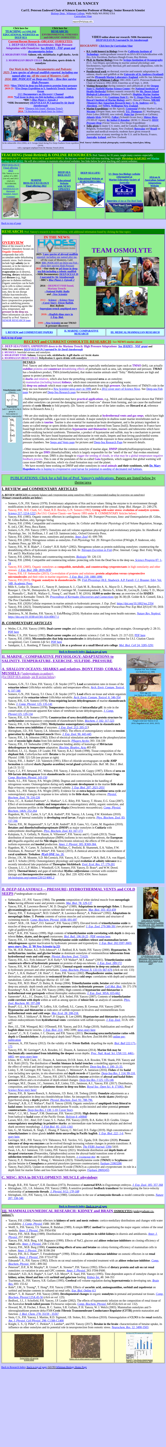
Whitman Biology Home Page (71, 1367)
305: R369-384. (88, 844)
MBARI (155, 100)
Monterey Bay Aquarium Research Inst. (109, 103)
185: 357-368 (147, 1184)
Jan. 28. (59, 854)
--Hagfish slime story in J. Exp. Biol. (60, 316)
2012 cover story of (121, 389)
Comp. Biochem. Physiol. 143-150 (27, 777)
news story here (86, 1030)
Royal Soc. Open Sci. (99, 1086)
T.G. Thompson (134, 111)
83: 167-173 (63, 831)
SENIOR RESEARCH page (16, 320)
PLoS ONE (48, 854)
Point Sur (129, 114)
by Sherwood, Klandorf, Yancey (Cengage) (11, 191)
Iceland (102, 137)
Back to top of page (11, 223)
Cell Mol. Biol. (113, 986)
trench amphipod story (58, 308)
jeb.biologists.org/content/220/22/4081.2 (31, 877)
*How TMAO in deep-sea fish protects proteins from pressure (44, 85)
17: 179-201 (108, 864)
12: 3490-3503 (130, 1327)
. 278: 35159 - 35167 (39, 1314)
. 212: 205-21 (73, 727)
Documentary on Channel (43, 94)
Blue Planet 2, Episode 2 (45, 100)
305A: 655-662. (103, 993)
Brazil (153, 128)
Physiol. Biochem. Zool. (64, 1100)
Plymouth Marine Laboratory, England (116, 77)
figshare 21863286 (111, 1163)
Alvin (98, 117)
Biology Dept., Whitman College (68, 13)
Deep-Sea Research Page (108, 442)
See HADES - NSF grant (133, 346)
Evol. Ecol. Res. (91, 864)
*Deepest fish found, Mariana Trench (44, 108)
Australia (91, 137)
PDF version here (100, 936)
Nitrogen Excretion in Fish (97, 550)
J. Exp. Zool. (70, 734)
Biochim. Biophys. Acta (73, 747)
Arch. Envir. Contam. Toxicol (90, 697)
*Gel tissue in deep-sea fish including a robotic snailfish (44, 97)
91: (80, 1100)
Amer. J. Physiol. (69, 844)
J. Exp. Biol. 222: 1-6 (111, 1133)
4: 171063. (118, 1086)
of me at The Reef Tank (124, 200)
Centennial (131, 108)
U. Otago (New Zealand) (147, 97)
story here (13, 1136)
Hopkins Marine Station (146, 94)
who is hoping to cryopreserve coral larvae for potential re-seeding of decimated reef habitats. (89, 469)
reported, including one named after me (57, 257)
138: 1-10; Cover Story (50, 1110)
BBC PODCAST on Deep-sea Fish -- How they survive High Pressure (44, 81)
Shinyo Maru (151, 117)
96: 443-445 (85, 734)
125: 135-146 (96, 1080)
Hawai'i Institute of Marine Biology (105, 100)
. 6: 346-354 (114, 697)
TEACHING (13, 31)
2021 (20, 94)
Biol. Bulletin (57, 305)
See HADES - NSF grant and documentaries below (51, 50)
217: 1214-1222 (22, 513)
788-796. (88, 1100)
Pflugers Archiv (80, 740)
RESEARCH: (59, 31)
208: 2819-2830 (34, 570)
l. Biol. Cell (129, 645)
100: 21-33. (106, 1066)
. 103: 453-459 (102, 909)
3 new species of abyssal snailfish (60, 254)
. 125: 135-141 (34, 704)
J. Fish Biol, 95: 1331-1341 (57, 1126)
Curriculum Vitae (83, 16)
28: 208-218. (65, 1013)
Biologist (81, 556)
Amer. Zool (81, 536)
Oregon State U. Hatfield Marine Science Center (122, 87)
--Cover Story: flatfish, (57, 303)
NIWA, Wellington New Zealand (120, 105)
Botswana (139, 128)
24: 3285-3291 (144, 645)
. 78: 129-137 (79, 903)
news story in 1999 (72, 389)
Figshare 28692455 (98, 1170)
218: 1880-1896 (85, 576)
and (21, 34)
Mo (121, 645)
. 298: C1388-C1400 (36, 1320)
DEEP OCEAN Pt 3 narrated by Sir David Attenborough (53, 349)
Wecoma (90, 111)
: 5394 (97, 1146)
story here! (22, 1090)
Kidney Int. (93, 1277)
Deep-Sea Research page (62, 392)
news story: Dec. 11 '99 (34, 946)
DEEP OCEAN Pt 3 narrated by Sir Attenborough (122, 40)
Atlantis (90, 117)
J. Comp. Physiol (32, 1223)
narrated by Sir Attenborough (59, 275)
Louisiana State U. (118, 97)
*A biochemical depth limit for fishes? (43, 111)
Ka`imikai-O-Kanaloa (118, 120)
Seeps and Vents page (62, 442)
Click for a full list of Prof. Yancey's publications (62, 478)
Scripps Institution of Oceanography (143, 60)
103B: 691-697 (53, 919)
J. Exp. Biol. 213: (53, 1030)
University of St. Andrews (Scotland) (143, 74)
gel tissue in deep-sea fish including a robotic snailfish (58, 270)
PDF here (13, 632)
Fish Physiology (91, 580)
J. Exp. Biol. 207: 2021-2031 (88, 787)
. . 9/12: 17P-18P (64, 1191)
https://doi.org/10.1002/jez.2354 (135, 603)
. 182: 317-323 (99, 720)
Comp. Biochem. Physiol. (92, 1304)
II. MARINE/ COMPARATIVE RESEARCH (81, 332)
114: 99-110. (119, 1073)
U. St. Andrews (141, 103)
